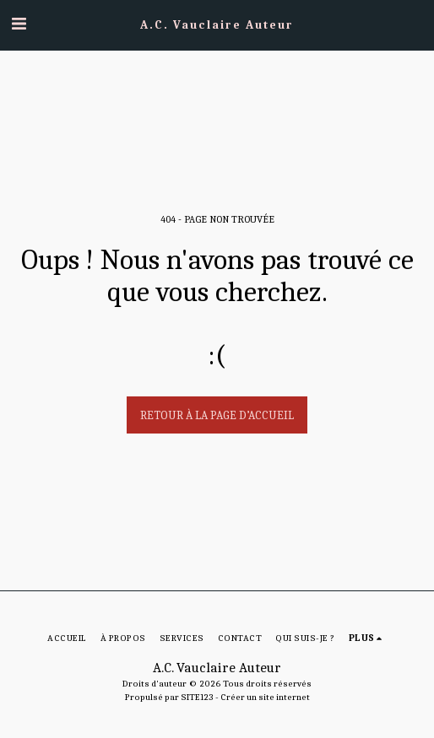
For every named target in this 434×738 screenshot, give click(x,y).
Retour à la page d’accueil (217, 415)
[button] (18, 24)
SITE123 (197, 697)
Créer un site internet (265, 697)
